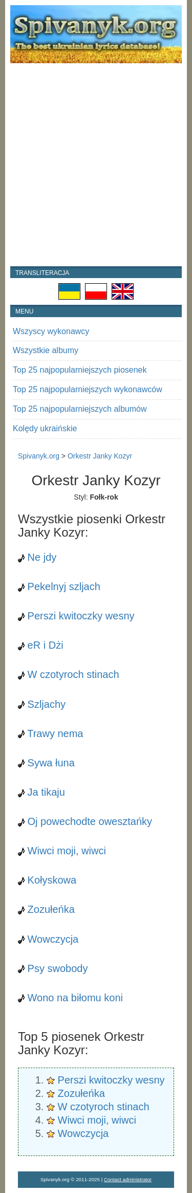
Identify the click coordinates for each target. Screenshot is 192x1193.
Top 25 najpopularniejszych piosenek (80, 369)
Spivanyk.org (38, 456)
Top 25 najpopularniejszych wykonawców (87, 389)
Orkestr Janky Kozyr (100, 456)
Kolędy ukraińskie (45, 428)
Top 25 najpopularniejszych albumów (80, 409)
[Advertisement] (96, 164)
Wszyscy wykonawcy (51, 331)
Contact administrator (128, 1179)
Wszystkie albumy (45, 350)
